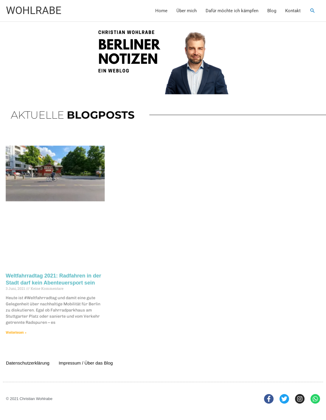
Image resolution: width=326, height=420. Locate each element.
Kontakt (293, 10)
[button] (313, 11)
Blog (271, 10)
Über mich (186, 10)
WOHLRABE (33, 10)
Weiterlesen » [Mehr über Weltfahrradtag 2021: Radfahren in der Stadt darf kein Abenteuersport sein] (22, 329)
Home (161, 10)
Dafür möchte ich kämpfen (232, 10)
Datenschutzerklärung (27, 362)
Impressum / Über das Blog (86, 362)
